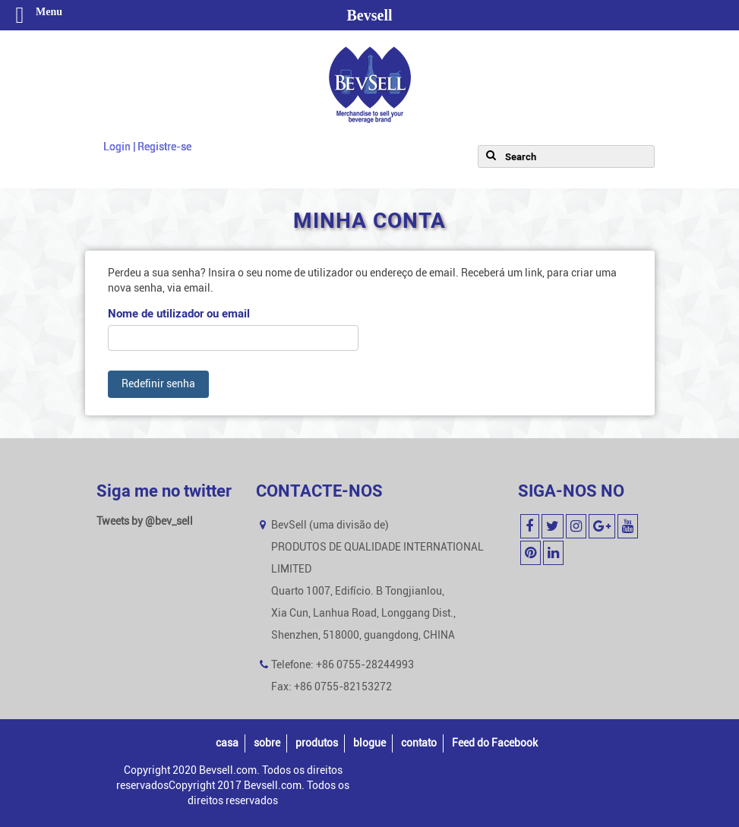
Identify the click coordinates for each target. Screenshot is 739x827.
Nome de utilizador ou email (179, 313)
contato (419, 743)
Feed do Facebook (495, 743)
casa (227, 743)
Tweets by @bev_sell (144, 521)
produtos (316, 743)
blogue (369, 743)
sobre (267, 743)
